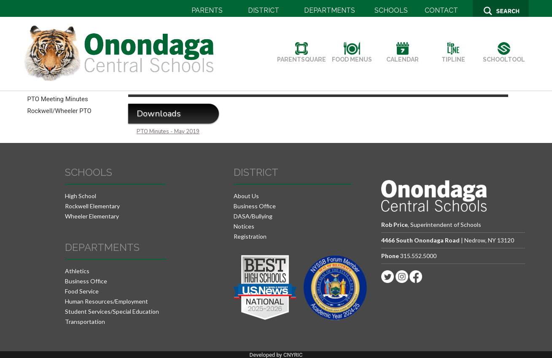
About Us (246, 195)
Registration (250, 236)
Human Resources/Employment (106, 301)
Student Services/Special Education (112, 311)
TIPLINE (453, 56)
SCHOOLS (391, 10)
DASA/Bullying (253, 216)
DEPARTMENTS (329, 10)
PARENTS (207, 10)
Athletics (77, 271)
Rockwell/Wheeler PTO (59, 111)
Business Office (86, 281)
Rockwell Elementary (92, 206)
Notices (244, 226)
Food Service (82, 291)
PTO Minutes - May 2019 (168, 131)
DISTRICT (263, 10)
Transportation (85, 321)
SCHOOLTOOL (504, 56)
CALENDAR (402, 56)
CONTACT (441, 10)
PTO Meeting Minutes (57, 99)
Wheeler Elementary (92, 216)
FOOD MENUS (352, 56)
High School (80, 195)
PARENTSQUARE (301, 56)
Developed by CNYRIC (276, 355)
